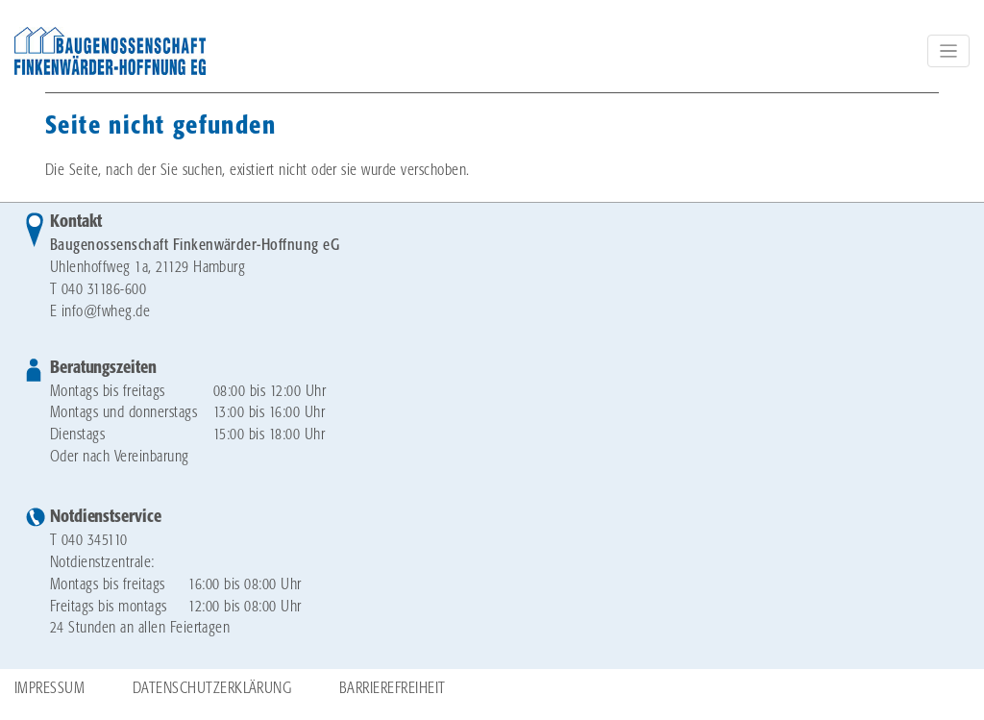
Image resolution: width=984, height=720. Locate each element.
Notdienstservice (105, 517)
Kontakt (76, 222)
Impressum (49, 689)
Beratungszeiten (103, 368)
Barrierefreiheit (392, 689)
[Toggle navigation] (948, 51)
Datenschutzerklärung (212, 689)
